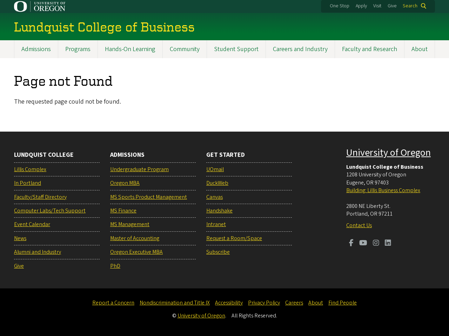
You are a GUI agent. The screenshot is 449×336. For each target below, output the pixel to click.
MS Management (129, 224)
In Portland (27, 183)
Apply (361, 5)
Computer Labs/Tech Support (50, 211)
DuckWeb (217, 183)
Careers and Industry (300, 49)
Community (185, 49)
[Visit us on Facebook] (351, 243)
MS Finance (123, 211)
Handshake (219, 211)
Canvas (214, 197)
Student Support (236, 49)
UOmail (215, 169)
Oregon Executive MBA (136, 252)
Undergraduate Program (139, 169)
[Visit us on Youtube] (363, 243)
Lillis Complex (30, 169)
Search (410, 5)
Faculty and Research (369, 49)
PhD (115, 266)
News (20, 238)
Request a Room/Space (234, 238)
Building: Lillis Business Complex (383, 190)
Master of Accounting (134, 238)
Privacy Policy (264, 303)
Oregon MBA (125, 183)
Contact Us (359, 225)
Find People (342, 303)
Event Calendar (32, 224)
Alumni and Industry (37, 252)
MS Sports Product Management (148, 197)
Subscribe (218, 252)
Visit (377, 5)
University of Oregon (388, 153)
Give (392, 5)
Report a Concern (113, 303)
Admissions (36, 49)
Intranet (216, 224)
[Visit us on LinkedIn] (388, 243)
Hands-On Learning (130, 49)
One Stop (339, 5)
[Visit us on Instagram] (376, 243)
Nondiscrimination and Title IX (175, 303)
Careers (294, 303)
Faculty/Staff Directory (40, 197)
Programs (78, 49)
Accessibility (229, 303)
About (419, 49)
